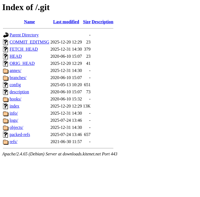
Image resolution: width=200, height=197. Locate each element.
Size (87, 21)
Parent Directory (24, 35)
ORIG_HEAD (22, 63)
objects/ (16, 127)
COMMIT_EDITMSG (29, 42)
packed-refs (20, 134)
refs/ (13, 141)
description (19, 91)
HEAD (16, 56)
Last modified (66, 21)
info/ (14, 113)
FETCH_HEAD (24, 49)
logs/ (14, 120)
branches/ (18, 77)
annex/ (15, 70)
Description (102, 21)
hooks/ (15, 99)
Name (29, 21)
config (15, 84)
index (14, 106)
